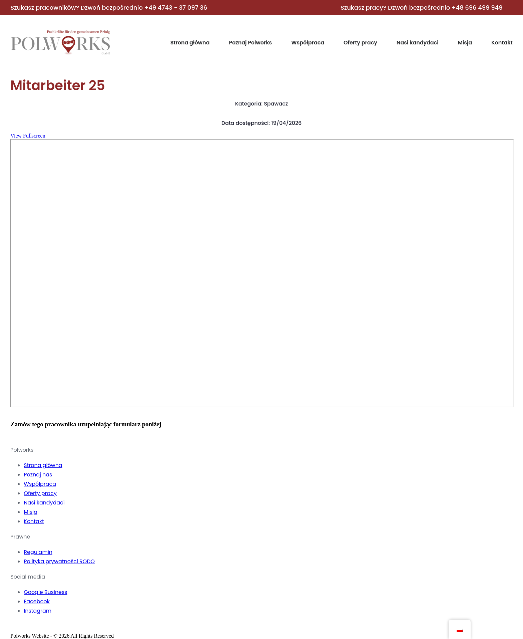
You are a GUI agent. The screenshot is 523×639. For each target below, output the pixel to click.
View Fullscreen (27, 136)
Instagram (37, 611)
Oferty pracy (360, 42)
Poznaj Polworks (250, 42)
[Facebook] (15, 627)
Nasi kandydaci (418, 42)
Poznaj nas (38, 474)
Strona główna (190, 42)
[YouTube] (42, 627)
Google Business (45, 592)
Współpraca (307, 42)
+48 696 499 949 (477, 7)
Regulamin (38, 552)
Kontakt (502, 42)
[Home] (60, 53)
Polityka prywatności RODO (59, 561)
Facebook (37, 601)
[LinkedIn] (55, 627)
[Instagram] (29, 627)
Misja (465, 42)
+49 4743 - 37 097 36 (175, 7)
